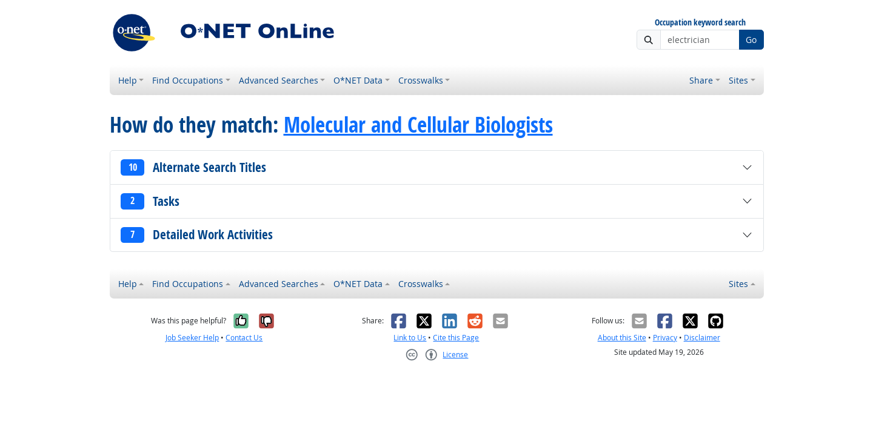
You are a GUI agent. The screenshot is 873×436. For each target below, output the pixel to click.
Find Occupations (187, 80)
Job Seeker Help (192, 337)
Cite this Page (456, 337)
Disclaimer (702, 337)
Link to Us (409, 337)
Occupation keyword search (700, 23)
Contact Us (244, 337)
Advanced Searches (278, 80)
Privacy (665, 337)
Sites (738, 80)
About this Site (622, 337)
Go (751, 39)
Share (701, 80)
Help (127, 80)
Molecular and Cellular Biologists (418, 124)
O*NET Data (358, 80)
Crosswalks (420, 80)
